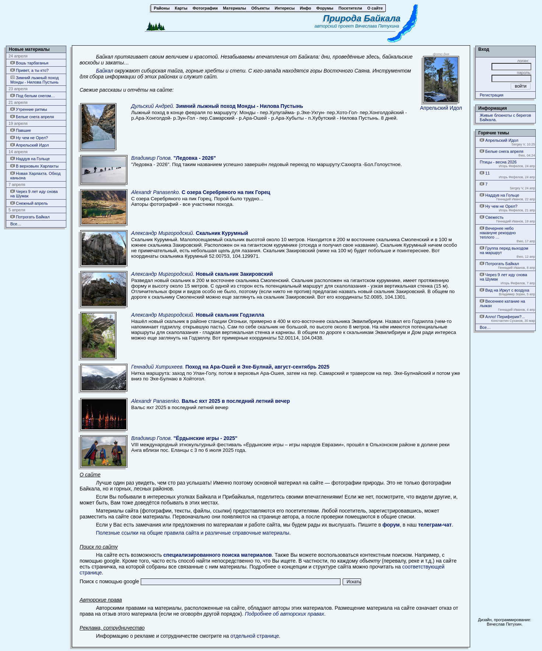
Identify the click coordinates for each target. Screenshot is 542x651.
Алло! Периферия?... (502, 316)
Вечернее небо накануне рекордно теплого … (498, 232)
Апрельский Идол (29, 144)
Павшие (20, 130)
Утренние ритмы (28, 109)
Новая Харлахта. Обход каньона (35, 175)
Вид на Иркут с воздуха (504, 290)
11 (485, 172)
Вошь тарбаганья (29, 62)
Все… (15, 224)
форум (391, 525)
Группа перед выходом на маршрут (504, 250)
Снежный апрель (29, 203)
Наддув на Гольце (30, 158)
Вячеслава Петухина (377, 26)
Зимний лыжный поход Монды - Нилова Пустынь (34, 79)
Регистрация (491, 95)
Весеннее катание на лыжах (502, 303)
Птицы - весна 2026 (498, 162)
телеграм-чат (435, 525)
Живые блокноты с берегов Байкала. (505, 117)
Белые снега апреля (32, 116)
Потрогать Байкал (30, 216)
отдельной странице (254, 636)
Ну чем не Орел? (29, 137)
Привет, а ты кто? (29, 70)
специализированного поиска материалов (217, 555)
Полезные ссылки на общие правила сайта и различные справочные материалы (192, 533)
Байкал (104, 71)
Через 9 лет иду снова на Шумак (34, 193)
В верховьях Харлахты (34, 165)
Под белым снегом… (32, 95)
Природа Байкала (362, 18)
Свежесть (491, 217)
